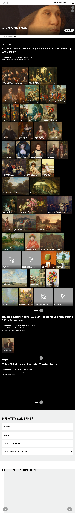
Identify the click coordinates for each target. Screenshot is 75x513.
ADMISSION (57, 2)
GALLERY (6, 435)
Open (64, 2)
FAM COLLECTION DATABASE (12, 443)
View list (38, 310)
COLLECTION (10, 36)
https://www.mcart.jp (11, 374)
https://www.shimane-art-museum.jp (15, 330)
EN (73, 11)
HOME (5, 36)
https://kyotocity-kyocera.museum (14, 62)
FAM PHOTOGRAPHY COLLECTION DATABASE (16, 451)
